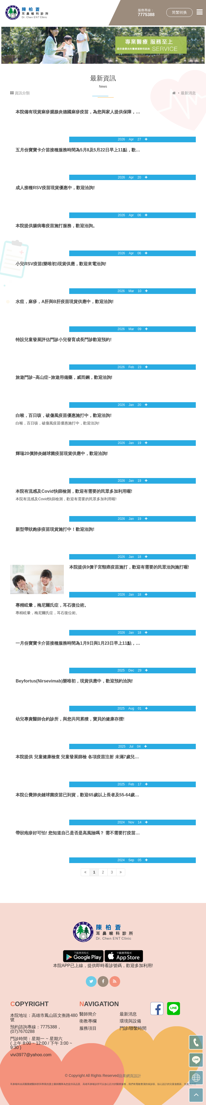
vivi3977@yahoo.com (30, 1054)
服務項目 (88, 1028)
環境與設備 (130, 1021)
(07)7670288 (22, 1031)
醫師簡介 (88, 1014)
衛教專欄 (88, 1021)
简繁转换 (179, 12)
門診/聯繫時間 (133, 1028)
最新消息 (188, 93)
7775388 (146, 14)
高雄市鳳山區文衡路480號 (44, 1017)
